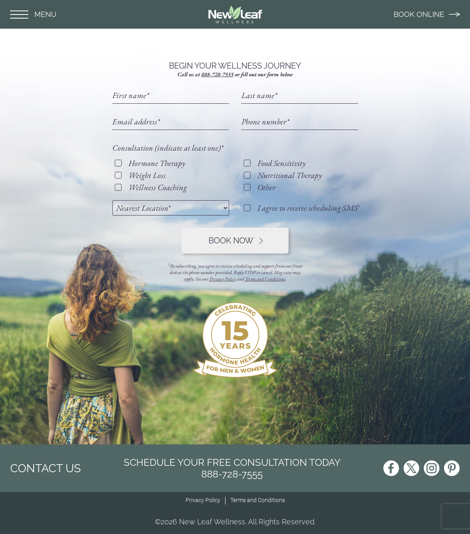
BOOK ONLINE (427, 14)
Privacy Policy (222, 279)
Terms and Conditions (265, 279)
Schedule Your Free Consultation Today (232, 468)
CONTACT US (45, 468)
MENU (33, 14)
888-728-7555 (217, 74)
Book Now (236, 240)
